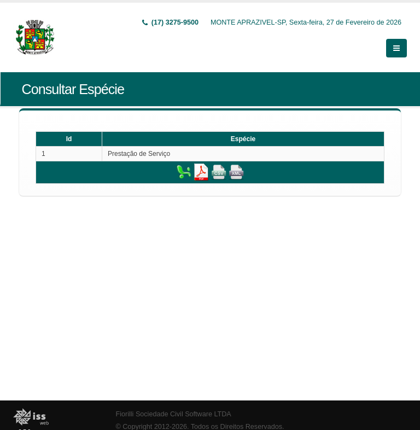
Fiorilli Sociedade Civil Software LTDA (173, 414)
